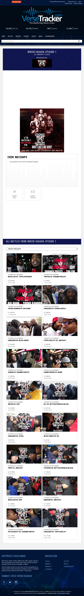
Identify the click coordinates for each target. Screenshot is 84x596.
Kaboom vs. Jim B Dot (52, 499)
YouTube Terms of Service (62, 590)
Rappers (18, 36)
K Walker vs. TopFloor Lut (55, 531)
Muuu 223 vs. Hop (15, 499)
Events (34, 36)
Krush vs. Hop (14, 403)
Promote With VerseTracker (57, 1)
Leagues (26, 36)
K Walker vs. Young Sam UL (55, 307)
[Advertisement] (42, 88)
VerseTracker (28, 590)
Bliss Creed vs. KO (51, 435)
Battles (10, 36)
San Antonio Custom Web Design (59, 592)
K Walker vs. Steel (16, 435)
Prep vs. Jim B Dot (15, 467)
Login (79, 1)
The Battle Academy (15, 273)
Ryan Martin (42, 592)
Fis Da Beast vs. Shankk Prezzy (21, 531)
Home (3, 36)
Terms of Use (49, 590)
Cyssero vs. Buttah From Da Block (58, 467)
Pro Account (16, 2)
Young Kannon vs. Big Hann (19, 307)
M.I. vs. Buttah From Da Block (56, 403)
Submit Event (68, 3)
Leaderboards (49, 36)
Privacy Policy (39, 590)
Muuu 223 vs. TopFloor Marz (20, 275)
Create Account (72, 1)
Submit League (78, 3)
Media (40, 36)
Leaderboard (69, 565)
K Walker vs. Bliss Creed (18, 339)
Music (66, 563)
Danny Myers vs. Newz (53, 371)
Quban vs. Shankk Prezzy (18, 371)
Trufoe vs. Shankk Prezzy (55, 275)
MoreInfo (14, 193)
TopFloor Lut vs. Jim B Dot (55, 339)
